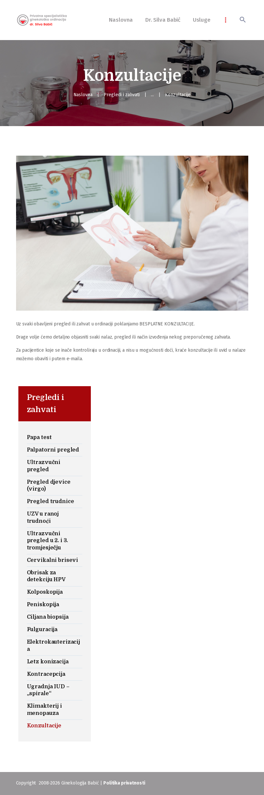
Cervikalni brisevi (52, 560)
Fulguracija (42, 629)
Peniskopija (43, 604)
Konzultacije (44, 726)
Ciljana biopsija (48, 617)
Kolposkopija (45, 592)
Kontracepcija (46, 674)
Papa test (39, 437)
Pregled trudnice (50, 501)
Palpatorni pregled (53, 450)
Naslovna (83, 95)
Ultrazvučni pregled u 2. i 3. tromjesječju (47, 541)
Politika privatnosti (124, 783)
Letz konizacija (48, 662)
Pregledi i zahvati (122, 95)
